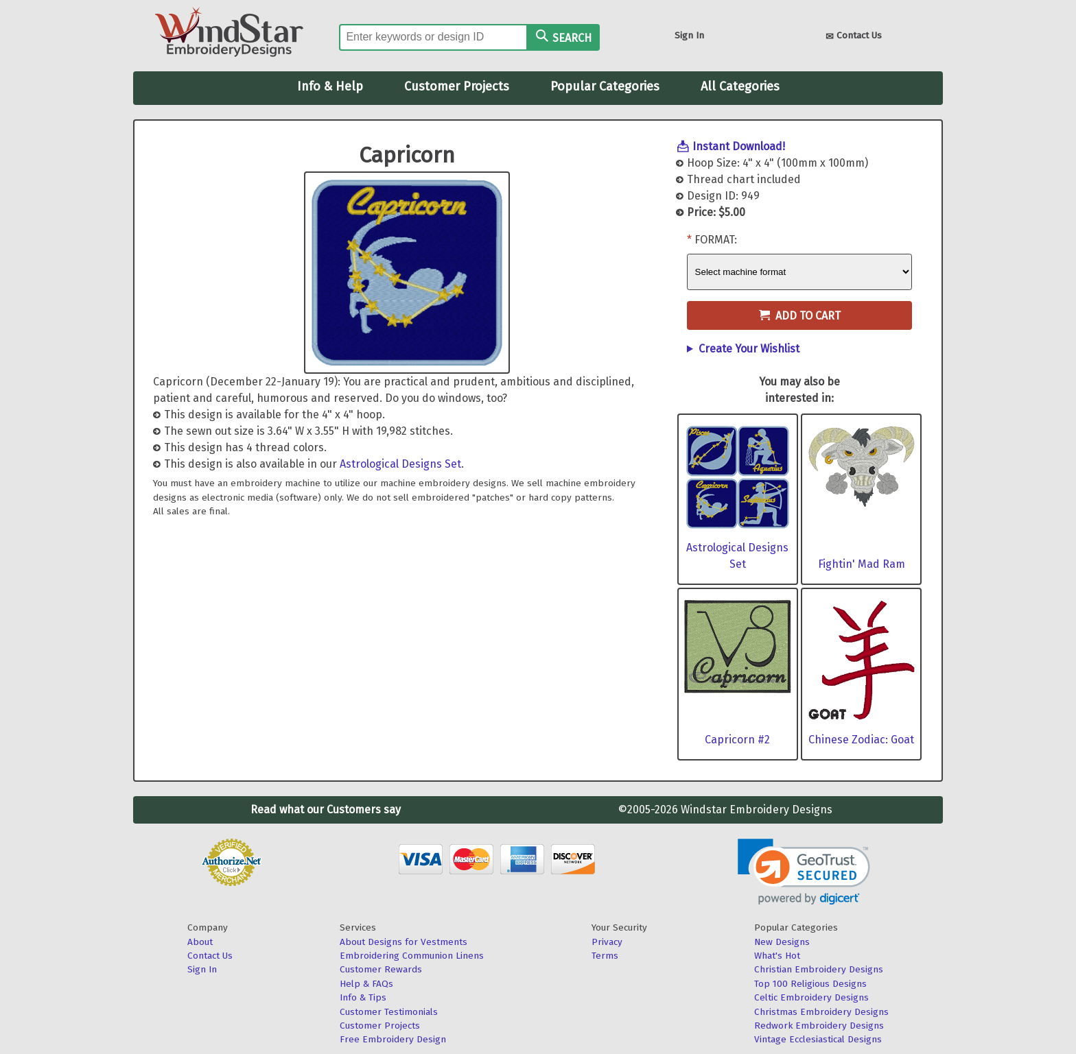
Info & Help (330, 86)
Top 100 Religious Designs (810, 984)
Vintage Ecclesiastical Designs (818, 1039)
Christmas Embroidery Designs (821, 1012)
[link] (804, 872)
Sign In (689, 35)
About (200, 942)
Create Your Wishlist (749, 348)
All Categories (740, 86)
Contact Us (854, 37)
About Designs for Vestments (403, 942)
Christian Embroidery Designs (818, 969)
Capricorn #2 (737, 739)
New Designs (782, 942)
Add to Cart (800, 315)
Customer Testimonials (389, 1012)
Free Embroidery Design (393, 1039)
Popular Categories (604, 86)
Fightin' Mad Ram (861, 564)
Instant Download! (738, 146)
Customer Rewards (381, 969)
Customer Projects (456, 86)
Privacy (607, 942)
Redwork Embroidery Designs (819, 1025)
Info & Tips (363, 997)
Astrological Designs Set (400, 463)
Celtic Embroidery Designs (811, 997)
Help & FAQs (366, 984)
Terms (605, 955)
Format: (715, 239)
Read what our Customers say (325, 809)
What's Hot (777, 955)
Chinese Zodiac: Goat (861, 739)
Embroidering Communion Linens (412, 955)
